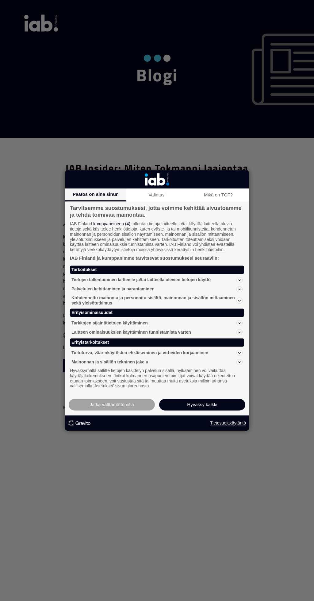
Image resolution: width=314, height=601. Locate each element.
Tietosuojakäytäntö (228, 423)
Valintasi (157, 194)
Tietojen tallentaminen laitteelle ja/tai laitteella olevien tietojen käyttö (157, 280)
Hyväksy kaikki (202, 404)
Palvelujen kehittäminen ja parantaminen (157, 289)
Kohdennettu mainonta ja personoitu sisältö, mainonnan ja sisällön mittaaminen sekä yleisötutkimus (157, 300)
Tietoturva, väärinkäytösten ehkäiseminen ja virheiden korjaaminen (157, 353)
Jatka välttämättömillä (112, 404)
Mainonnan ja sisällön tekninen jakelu (157, 362)
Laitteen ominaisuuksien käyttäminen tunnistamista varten (157, 332)
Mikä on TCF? (218, 194)
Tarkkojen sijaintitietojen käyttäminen (157, 323)
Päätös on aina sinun (96, 194)
